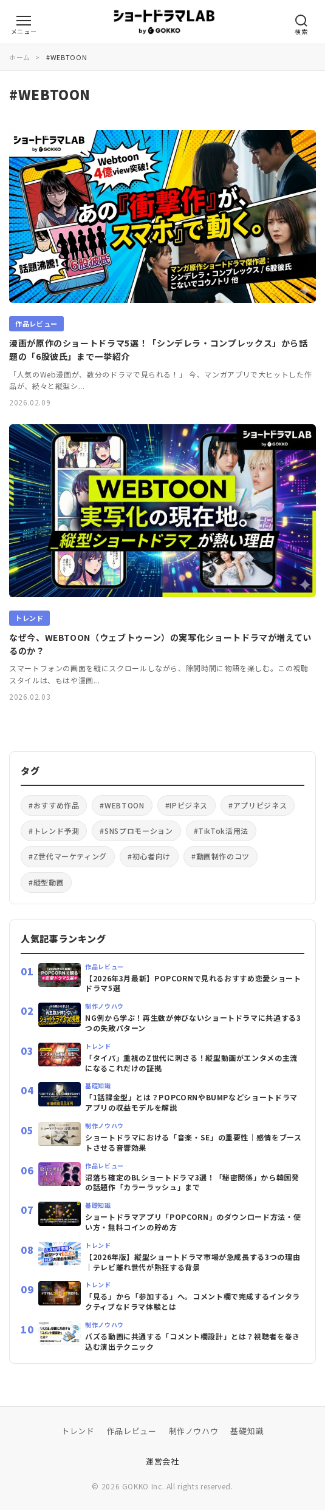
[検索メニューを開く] (301, 20)
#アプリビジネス (257, 805)
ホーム (19, 57)
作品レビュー (132, 1431)
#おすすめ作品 (54, 805)
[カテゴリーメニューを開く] (23, 20)
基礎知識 (247, 1431)
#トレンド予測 (54, 830)
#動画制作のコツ (220, 856)
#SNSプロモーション (136, 830)
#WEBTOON (122, 805)
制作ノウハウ (194, 1431)
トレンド (78, 1431)
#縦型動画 (46, 882)
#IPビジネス (186, 805)
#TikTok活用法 (221, 830)
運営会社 (162, 1461)
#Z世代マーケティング (68, 856)
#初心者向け (149, 856)
